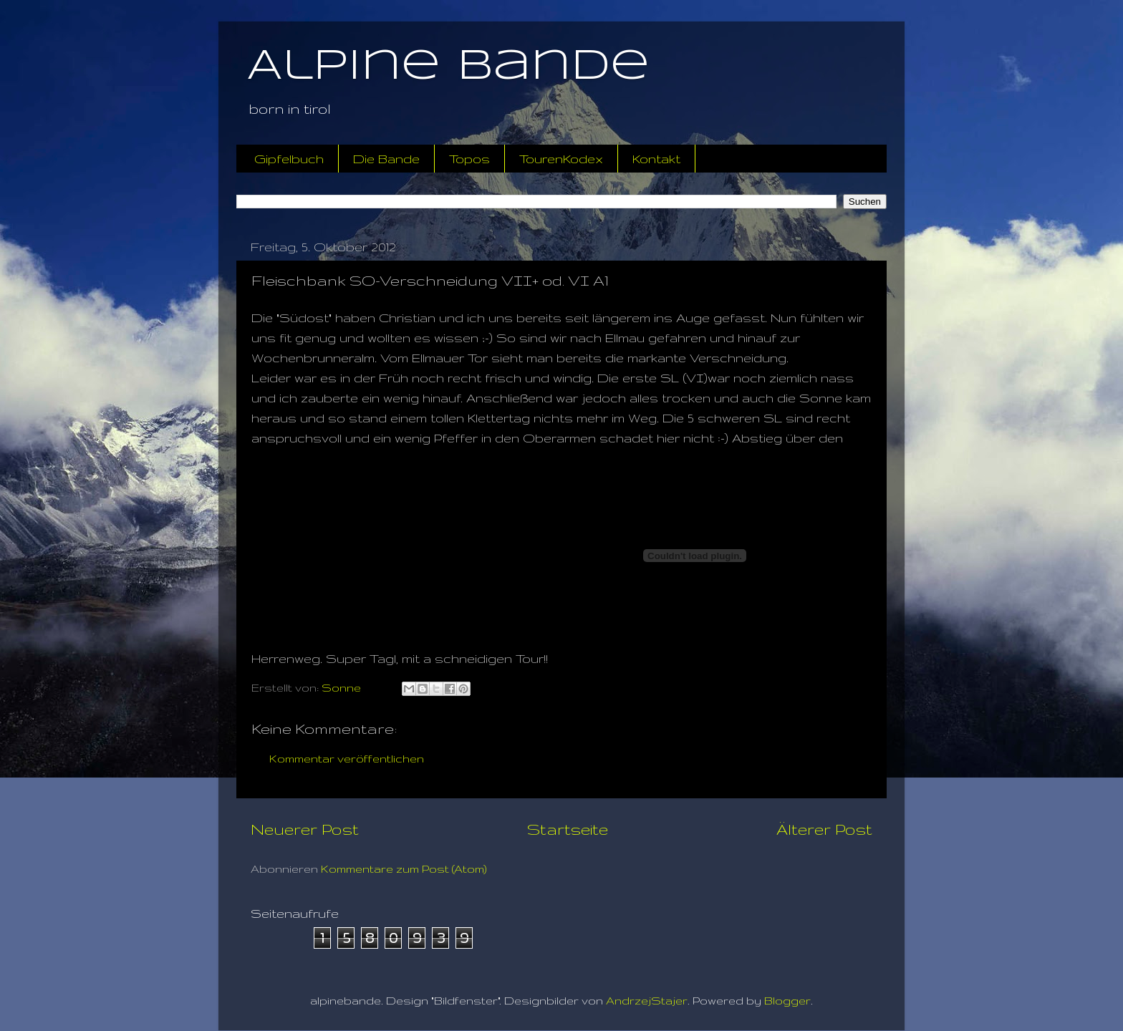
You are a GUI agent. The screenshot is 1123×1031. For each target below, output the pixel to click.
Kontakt (656, 158)
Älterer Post (824, 829)
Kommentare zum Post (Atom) (404, 869)
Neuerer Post (305, 829)
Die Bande (386, 158)
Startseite (567, 829)
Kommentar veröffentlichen (346, 758)
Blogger (787, 1000)
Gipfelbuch (289, 158)
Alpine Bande (448, 66)
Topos (469, 158)
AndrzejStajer (647, 1000)
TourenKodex (561, 158)
